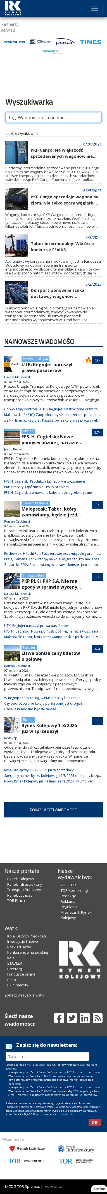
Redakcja (68, 895)
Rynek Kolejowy (20, 878)
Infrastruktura (33, 575)
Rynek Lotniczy (19, 895)
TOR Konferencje (75, 890)
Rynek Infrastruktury (24, 884)
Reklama (68, 901)
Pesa (11, 979)
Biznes (28, 431)
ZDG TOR (68, 884)
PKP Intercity (17, 985)
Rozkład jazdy (19, 946)
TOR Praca (16, 900)
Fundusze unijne (21, 974)
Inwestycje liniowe (22, 941)
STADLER (14, 963)
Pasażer (29, 647)
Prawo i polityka (35, 358)
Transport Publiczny (24, 889)
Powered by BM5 (53, 1187)
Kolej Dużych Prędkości (26, 936)
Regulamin (70, 906)
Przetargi (15, 968)
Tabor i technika (35, 503)
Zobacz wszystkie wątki (24, 995)
